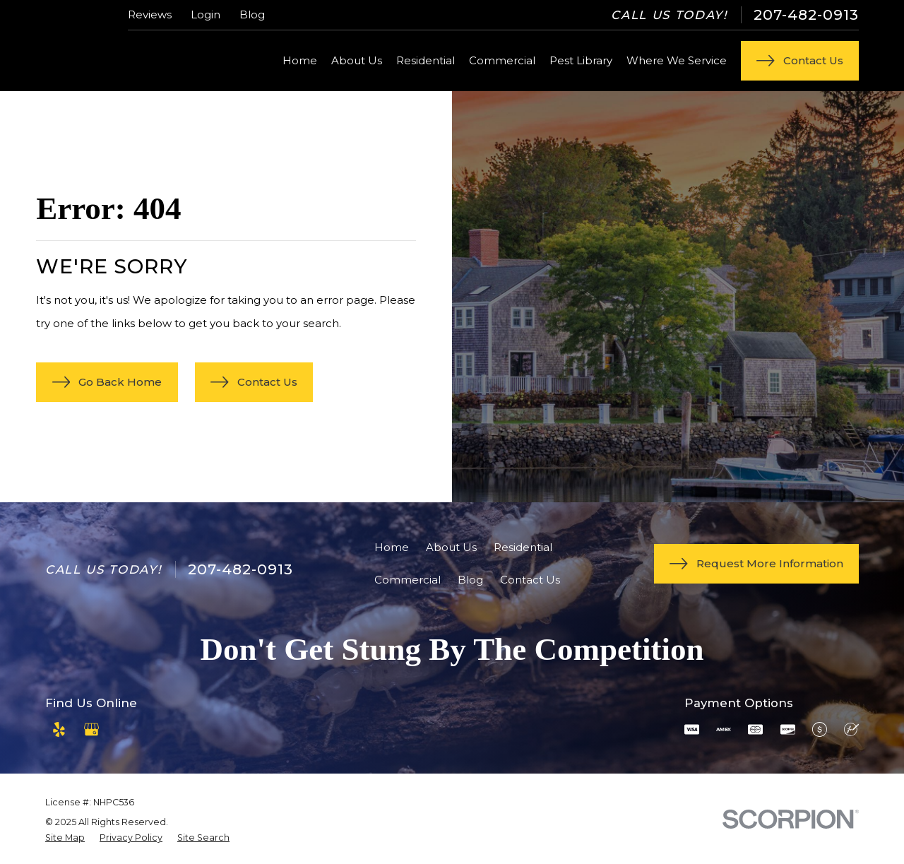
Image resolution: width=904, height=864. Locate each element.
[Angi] (123, 729)
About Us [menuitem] (356, 60)
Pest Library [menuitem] (580, 60)
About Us (451, 547)
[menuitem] (65, 838)
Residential (523, 547)
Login (205, 14)
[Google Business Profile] (91, 729)
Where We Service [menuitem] (676, 60)
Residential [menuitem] (425, 60)
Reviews (150, 14)
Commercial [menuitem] (502, 60)
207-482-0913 (806, 14)
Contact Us (530, 579)
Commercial (407, 579)
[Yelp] (59, 729)
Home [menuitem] (299, 60)
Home (391, 547)
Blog (252, 14)
